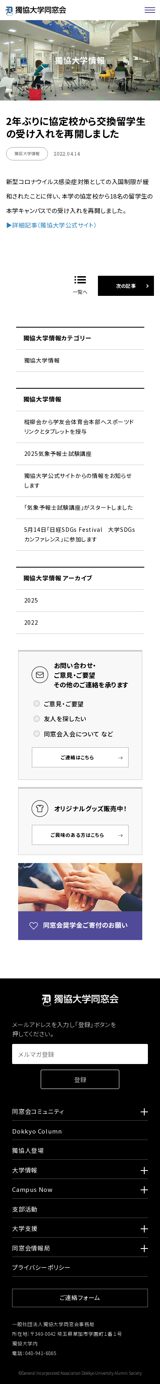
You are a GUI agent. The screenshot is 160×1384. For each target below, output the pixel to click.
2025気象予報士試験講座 (58, 453)
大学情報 (80, 1171)
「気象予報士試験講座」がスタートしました (78, 507)
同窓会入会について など (79, 734)
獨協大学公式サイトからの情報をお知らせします (78, 480)
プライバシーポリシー (41, 1267)
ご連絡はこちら (77, 757)
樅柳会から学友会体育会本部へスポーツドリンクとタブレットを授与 (79, 426)
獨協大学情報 (42, 360)
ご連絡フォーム (80, 1297)
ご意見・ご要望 (64, 703)
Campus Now (80, 1190)
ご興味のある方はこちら (77, 834)
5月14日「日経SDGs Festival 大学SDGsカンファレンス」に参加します (79, 534)
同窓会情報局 (80, 1249)
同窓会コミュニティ (80, 1112)
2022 (31, 622)
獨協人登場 (28, 1150)
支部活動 (24, 1209)
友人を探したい (65, 718)
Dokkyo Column (37, 1131)
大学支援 (80, 1229)
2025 (31, 600)
